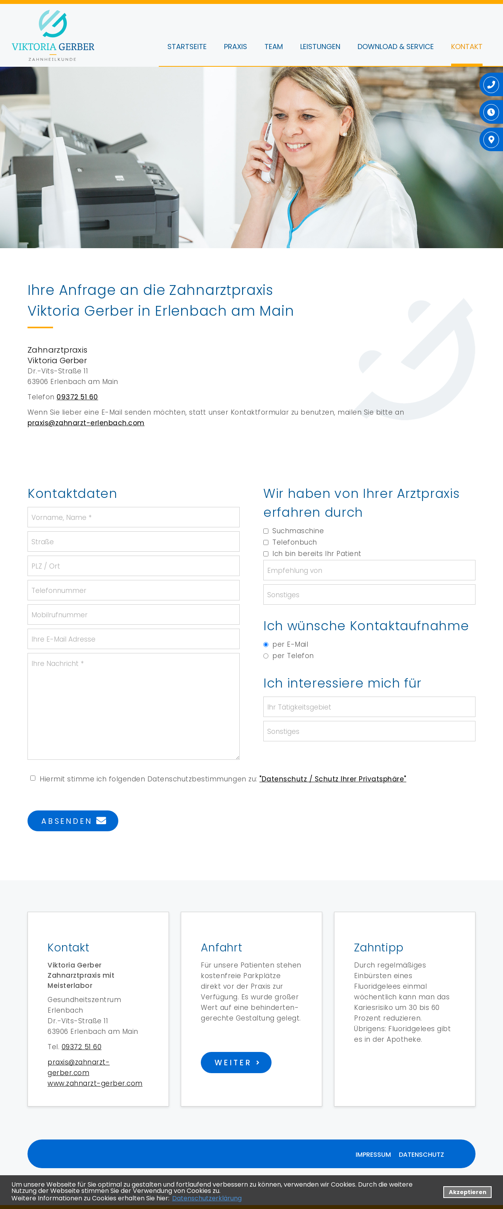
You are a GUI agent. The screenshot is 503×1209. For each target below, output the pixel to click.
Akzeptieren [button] (467, 1192)
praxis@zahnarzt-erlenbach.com (86, 423)
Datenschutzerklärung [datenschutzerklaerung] (207, 1198)
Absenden (66, 821)
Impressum (373, 1154)
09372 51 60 (77, 397)
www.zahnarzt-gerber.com (95, 1083)
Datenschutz (421, 1154)
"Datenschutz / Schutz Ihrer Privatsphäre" (332, 779)
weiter (233, 1062)
